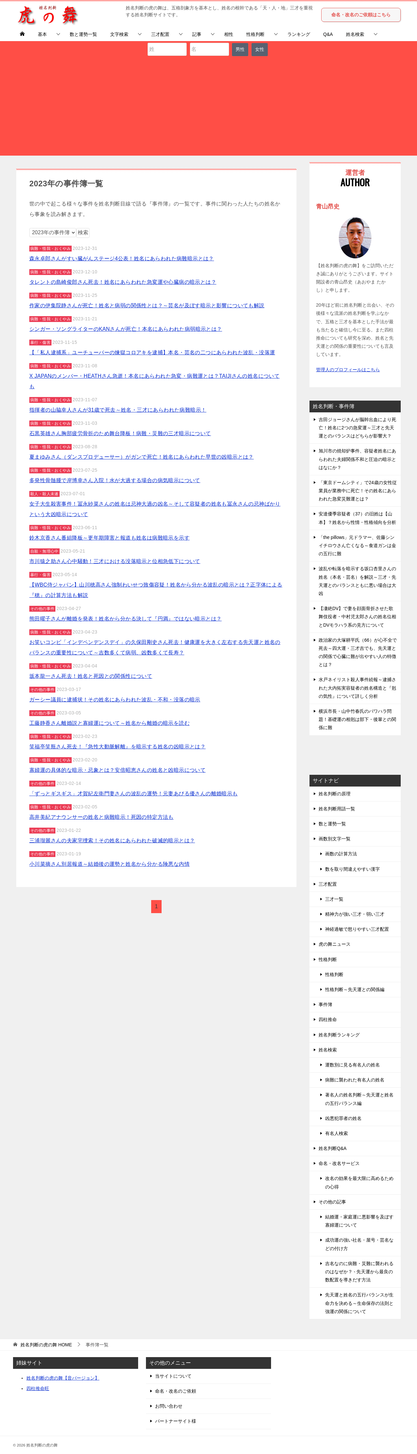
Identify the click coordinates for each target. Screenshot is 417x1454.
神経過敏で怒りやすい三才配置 (357, 929)
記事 (196, 34)
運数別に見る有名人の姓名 (352, 1064)
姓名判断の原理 (335, 793)
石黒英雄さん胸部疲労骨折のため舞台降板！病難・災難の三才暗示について (120, 433)
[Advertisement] (208, 105)
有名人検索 (336, 1133)
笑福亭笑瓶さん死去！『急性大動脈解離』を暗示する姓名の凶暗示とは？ (117, 746)
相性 (228, 34)
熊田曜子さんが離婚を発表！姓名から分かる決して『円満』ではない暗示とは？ (125, 618)
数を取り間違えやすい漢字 (352, 869)
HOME (46, 1344)
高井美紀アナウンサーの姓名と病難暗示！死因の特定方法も (101, 817)
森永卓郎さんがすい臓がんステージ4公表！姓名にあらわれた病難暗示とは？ (121, 258)
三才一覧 (334, 899)
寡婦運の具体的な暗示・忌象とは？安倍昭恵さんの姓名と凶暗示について (117, 770)
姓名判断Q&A (333, 1148)
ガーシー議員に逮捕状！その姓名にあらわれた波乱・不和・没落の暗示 (114, 699)
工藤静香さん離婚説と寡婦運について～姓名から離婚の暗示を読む (109, 723)
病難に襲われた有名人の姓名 (354, 1079)
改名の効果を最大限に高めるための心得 (359, 1182)
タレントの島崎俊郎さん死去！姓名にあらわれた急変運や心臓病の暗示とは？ (122, 282)
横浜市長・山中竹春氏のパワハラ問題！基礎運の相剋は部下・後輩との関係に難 (357, 719)
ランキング (298, 34)
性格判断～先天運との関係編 (354, 989)
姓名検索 (355, 34)
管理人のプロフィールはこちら (348, 369)
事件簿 (325, 1004)
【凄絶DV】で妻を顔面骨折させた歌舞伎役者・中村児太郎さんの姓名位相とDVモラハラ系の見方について (357, 616)
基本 (42, 34)
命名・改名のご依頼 (175, 1391)
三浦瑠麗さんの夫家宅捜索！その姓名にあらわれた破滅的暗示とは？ (112, 840)
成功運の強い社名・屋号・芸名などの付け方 (359, 1244)
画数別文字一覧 (335, 838)
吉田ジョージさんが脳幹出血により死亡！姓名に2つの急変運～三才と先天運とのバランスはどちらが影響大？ (357, 427)
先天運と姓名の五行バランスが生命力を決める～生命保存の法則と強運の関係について (359, 1303)
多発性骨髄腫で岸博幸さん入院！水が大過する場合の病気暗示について (114, 480)
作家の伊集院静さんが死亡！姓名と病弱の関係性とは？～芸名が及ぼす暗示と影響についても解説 (147, 305)
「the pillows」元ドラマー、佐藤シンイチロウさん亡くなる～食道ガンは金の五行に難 (357, 545)
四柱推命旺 (37, 1388)
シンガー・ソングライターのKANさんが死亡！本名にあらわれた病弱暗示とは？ (125, 329)
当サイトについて (173, 1376)
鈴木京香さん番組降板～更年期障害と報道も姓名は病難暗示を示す (109, 538)
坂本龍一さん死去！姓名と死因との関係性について (90, 676)
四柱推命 (328, 1019)
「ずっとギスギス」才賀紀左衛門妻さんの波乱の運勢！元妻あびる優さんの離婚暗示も (133, 793)
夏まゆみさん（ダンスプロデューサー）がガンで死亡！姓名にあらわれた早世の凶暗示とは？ (141, 457)
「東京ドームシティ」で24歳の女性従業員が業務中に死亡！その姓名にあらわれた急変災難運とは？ (358, 490)
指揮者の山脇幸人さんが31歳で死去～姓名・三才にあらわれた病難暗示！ (117, 410)
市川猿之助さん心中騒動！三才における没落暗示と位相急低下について (114, 561)
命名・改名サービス (339, 1163)
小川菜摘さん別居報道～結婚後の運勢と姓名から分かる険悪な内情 (109, 864)
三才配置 (160, 34)
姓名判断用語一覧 (337, 808)
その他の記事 (332, 1201)
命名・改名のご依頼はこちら (361, 14)
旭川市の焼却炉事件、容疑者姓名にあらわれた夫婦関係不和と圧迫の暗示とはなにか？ (357, 459)
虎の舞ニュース (335, 944)
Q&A (328, 34)
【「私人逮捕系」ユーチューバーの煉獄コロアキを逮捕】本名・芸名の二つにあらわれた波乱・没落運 (152, 352)
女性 (259, 49)
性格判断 (255, 34)
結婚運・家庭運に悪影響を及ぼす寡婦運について (359, 1221)
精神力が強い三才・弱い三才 (354, 914)
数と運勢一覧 (83, 34)
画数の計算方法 (341, 853)
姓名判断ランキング (339, 1034)
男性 (240, 49)
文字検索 (119, 34)
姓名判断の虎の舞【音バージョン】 (62, 1378)
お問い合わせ (168, 1406)
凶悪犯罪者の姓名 (343, 1118)
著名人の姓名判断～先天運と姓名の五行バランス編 (359, 1099)
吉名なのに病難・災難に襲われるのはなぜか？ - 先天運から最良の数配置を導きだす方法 (359, 1271)
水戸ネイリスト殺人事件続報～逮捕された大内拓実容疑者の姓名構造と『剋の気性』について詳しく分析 (357, 687)
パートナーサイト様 (175, 1421)
